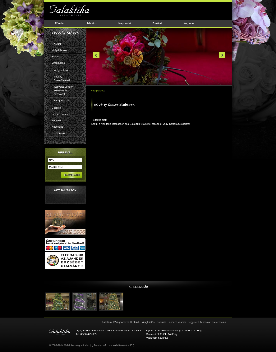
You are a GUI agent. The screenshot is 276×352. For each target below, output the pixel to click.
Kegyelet (189, 23)
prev (96, 55)
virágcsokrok (61, 70)
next (222, 55)
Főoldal (59, 23)
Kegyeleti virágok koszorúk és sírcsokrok (63, 90)
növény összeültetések (62, 78)
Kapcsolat (124, 23)
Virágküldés (58, 62)
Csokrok (56, 107)
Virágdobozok (59, 50)
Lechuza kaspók (61, 114)
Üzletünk (91, 23)
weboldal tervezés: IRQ (121, 345)
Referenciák (58, 133)
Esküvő (157, 23)
